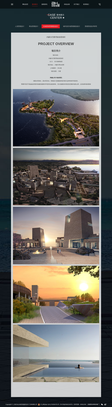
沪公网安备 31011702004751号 (48, 404)
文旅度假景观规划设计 (50, 26)
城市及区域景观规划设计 (71, 26)
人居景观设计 (19, 26)
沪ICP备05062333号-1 (66, 404)
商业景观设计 (33, 26)
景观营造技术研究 (91, 26)
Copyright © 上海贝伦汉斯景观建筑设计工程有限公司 (21, 404)
